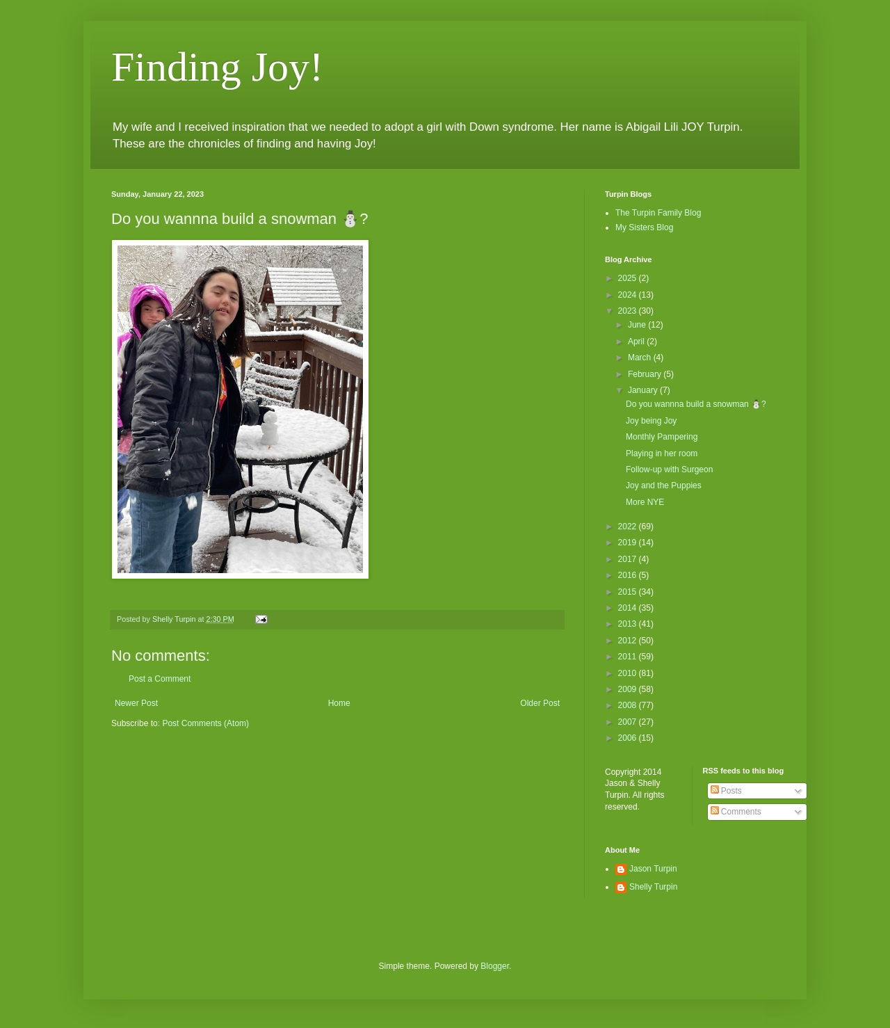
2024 (628, 295)
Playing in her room (661, 453)
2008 (628, 705)
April (637, 341)
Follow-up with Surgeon (669, 469)
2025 (628, 278)
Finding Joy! (217, 67)
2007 (628, 722)
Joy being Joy (651, 421)
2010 (628, 673)
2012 (628, 640)
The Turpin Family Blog (658, 213)
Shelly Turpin (653, 887)
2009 (628, 689)
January (644, 390)
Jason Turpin (653, 869)
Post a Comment (160, 679)
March (641, 357)
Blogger (494, 966)
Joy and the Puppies (664, 485)
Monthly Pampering (661, 437)
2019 (628, 542)
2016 (628, 575)
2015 (628, 592)
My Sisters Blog (644, 227)
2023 (628, 311)
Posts (726, 791)
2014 (628, 608)
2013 (628, 624)
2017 (628, 559)
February (645, 374)
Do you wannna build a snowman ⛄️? (696, 404)
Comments (736, 812)
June (638, 325)
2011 (628, 656)
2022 (628, 526)
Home (339, 703)
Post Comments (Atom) (205, 723)
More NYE (645, 502)
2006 (628, 738)
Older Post (540, 703)
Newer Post (136, 703)
